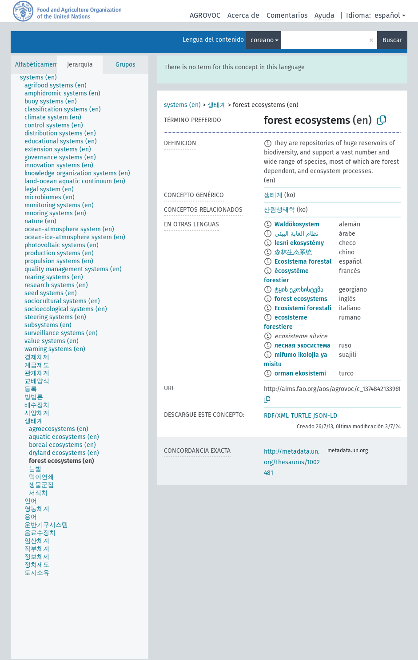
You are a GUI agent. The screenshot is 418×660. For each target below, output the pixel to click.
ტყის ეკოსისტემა (299, 289)
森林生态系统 (293, 252)
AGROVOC (205, 15)
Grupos (125, 64)
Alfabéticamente (38, 64)
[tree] (79, 366)
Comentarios (287, 15)
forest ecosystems (301, 299)
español (387, 15)
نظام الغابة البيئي (296, 233)
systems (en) (182, 105)
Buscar (392, 40)
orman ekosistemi (300, 373)
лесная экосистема (302, 345)
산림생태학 (279, 209)
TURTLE (301, 415)
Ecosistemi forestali (303, 308)
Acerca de (243, 15)
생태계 (216, 105)
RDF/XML (276, 415)
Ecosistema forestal (303, 261)
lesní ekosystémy (299, 243)
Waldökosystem (297, 224)
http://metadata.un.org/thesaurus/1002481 (292, 462)
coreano (262, 40)
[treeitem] (42, 78)
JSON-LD (325, 415)
